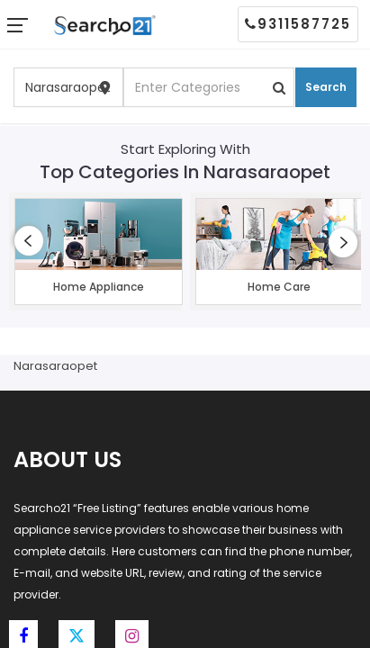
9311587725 (298, 23)
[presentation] (28, 241)
